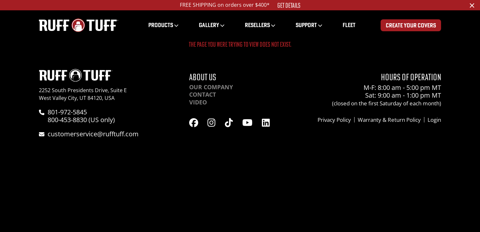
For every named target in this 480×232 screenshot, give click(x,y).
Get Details (288, 5)
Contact (202, 94)
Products (160, 25)
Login (434, 119)
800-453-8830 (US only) (81, 119)
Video (198, 102)
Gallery (209, 25)
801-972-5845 (67, 112)
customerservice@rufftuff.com (93, 134)
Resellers (257, 25)
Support (306, 25)
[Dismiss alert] (472, 5)
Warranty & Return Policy (389, 119)
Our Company (211, 87)
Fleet (349, 25)
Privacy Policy (334, 119)
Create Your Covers (411, 25)
